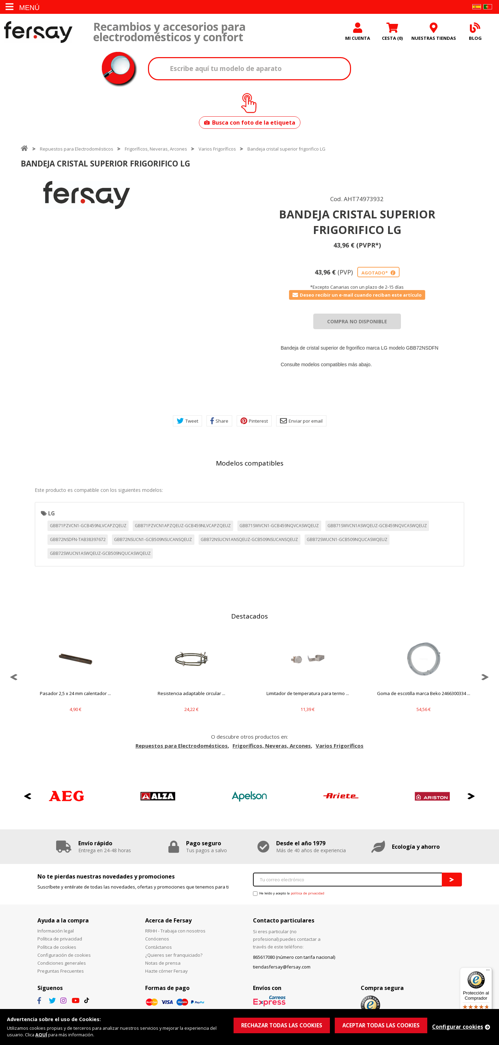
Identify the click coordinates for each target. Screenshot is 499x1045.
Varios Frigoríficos (217, 149)
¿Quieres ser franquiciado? (173, 955)
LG (51, 513)
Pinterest (254, 420)
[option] (86, 195)
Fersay (38, 32)
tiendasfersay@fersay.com (281, 967)
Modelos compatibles (249, 463)
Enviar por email (301, 420)
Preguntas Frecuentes (60, 971)
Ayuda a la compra (63, 920)
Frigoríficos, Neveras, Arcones (156, 149)
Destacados (249, 616)
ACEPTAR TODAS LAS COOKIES (381, 1025)
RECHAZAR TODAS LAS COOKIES (281, 1025)
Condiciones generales (61, 963)
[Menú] (488, 971)
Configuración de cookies (64, 955)
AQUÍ (41, 1035)
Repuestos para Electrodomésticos (76, 149)
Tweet (187, 420)
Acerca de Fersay (168, 920)
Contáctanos (158, 947)
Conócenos (157, 939)
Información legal (55, 931)
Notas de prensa (163, 963)
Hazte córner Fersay (166, 971)
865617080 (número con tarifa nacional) (294, 957)
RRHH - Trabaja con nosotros (175, 931)
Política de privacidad (59, 939)
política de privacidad (307, 893)
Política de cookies (56, 947)
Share (219, 420)
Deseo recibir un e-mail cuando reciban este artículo (357, 295)
